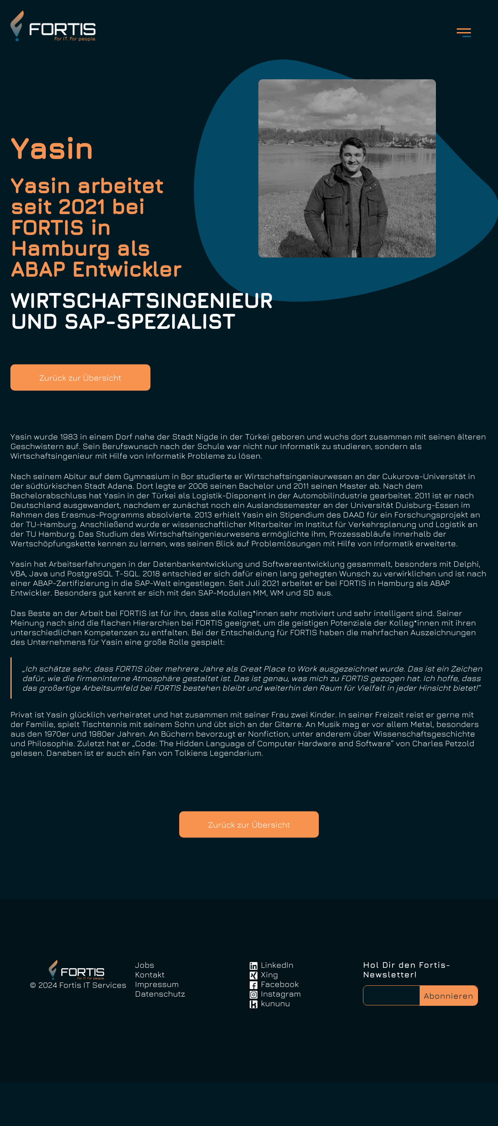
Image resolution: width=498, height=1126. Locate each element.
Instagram (281, 1037)
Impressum (157, 1028)
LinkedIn (277, 1008)
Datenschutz (160, 1037)
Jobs (144, 1008)
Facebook (280, 1028)
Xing (269, 1018)
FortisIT (65, 29)
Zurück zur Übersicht (87, 386)
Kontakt (150, 1018)
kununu (275, 1047)
